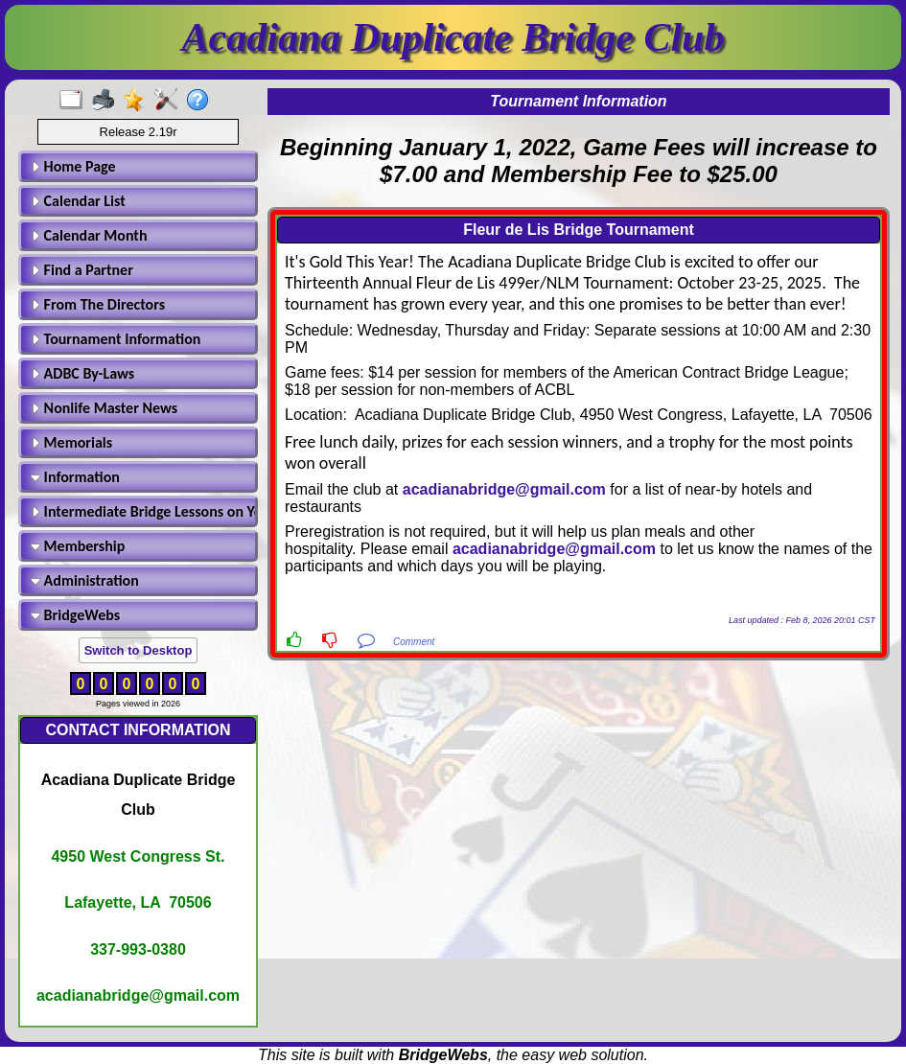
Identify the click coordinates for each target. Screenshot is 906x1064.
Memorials (71, 442)
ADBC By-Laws (82, 373)
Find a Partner (82, 270)
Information (75, 477)
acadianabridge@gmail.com (504, 489)
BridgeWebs (75, 615)
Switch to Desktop (138, 650)
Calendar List (78, 201)
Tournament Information (115, 339)
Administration (85, 580)
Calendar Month (89, 235)
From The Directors (98, 304)
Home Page (73, 166)
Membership (78, 546)
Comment (413, 641)
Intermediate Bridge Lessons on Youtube (141, 511)
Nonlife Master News (104, 408)
